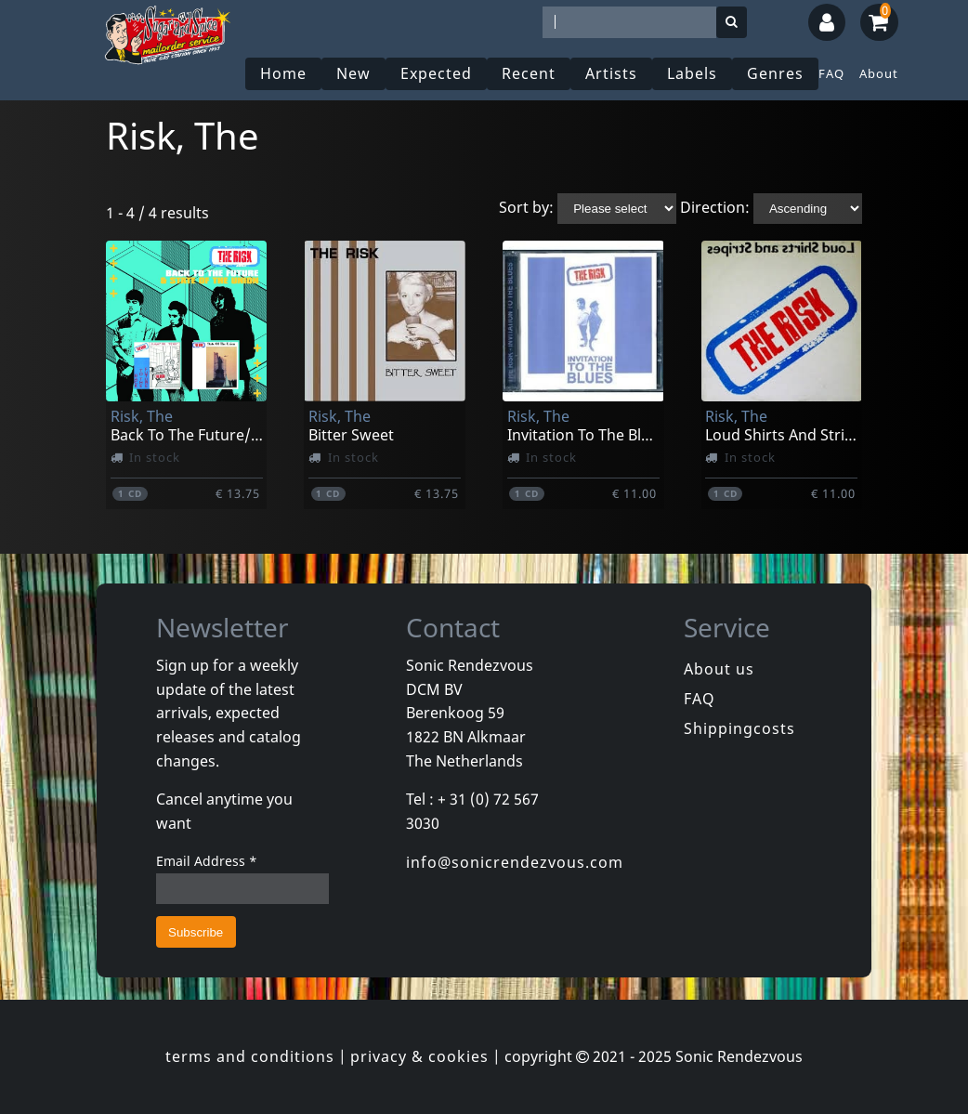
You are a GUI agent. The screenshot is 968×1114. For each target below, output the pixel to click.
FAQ (831, 73)
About (878, 73)
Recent (529, 73)
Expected (436, 73)
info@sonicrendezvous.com (514, 862)
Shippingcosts (739, 728)
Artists (611, 73)
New (353, 73)
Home (283, 73)
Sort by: (526, 207)
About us (719, 669)
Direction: (715, 207)
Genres (775, 73)
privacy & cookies (419, 1056)
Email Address (206, 861)
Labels (692, 73)
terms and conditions (249, 1056)
